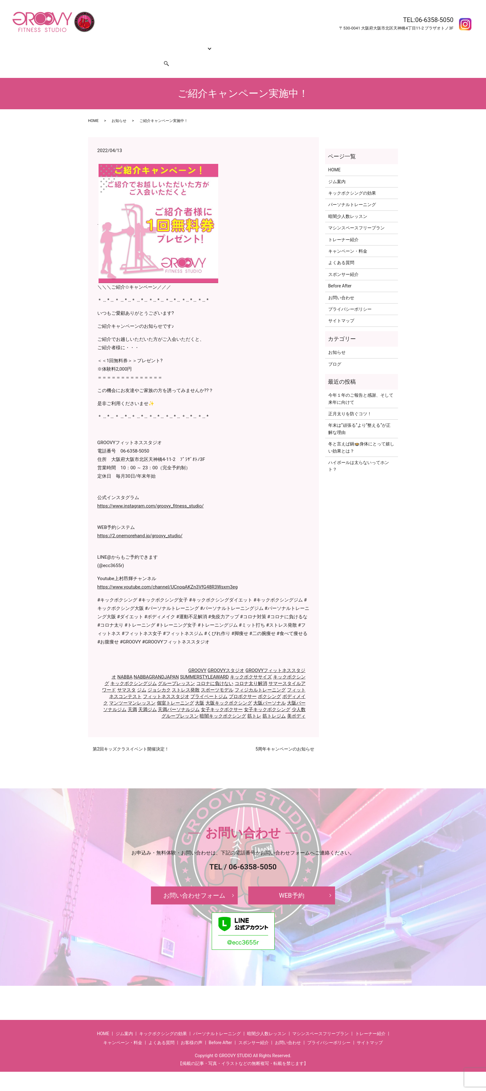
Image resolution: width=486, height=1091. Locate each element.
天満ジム (147, 698)
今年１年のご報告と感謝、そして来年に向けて (360, 387)
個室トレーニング (175, 691)
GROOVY (197, 658)
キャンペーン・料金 (261, 44)
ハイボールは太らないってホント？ (358, 454)
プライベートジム (209, 685)
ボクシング (269, 685)
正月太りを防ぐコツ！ (350, 401)
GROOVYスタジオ (226, 658)
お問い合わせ (104, 54)
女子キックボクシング (267, 698)
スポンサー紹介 (137, 54)
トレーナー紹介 (221, 44)
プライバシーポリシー (350, 297)
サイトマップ (341, 308)
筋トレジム (274, 704)
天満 (132, 698)
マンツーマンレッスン (132, 691)
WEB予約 (291, 883)
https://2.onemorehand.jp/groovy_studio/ (140, 524)
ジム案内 (117, 44)
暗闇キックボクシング (223, 704)
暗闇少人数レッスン (347, 204)
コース (190, 44)
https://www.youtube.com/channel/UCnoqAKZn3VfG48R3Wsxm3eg (167, 575)
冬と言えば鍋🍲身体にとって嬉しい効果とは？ (361, 435)
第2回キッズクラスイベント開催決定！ (131, 737)
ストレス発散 (186, 678)
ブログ (334, 351)
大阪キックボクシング (228, 691)
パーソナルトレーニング (352, 192)
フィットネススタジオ (166, 685)
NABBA (124, 665)
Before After (329, 44)
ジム (141, 678)
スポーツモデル (217, 678)
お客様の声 (357, 44)
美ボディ (296, 704)
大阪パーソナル (269, 691)
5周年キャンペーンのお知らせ (284, 737)
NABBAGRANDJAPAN (156, 665)
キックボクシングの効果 (155, 44)
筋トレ (254, 704)
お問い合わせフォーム (194, 883)
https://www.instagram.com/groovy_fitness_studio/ (150, 494)
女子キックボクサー (222, 698)
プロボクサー (243, 685)
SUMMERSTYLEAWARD (204, 665)
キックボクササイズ (251, 665)
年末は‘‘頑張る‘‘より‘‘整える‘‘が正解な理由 (359, 417)
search (162, 54)
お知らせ (119, 109)
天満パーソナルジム (179, 698)
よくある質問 (299, 44)
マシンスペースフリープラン (356, 216)
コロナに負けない (214, 671)
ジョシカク (159, 678)
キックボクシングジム (133, 671)
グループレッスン (176, 671)
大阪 (199, 691)
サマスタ (126, 678)
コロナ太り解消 (251, 671)
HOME (97, 44)
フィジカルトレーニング (260, 678)
